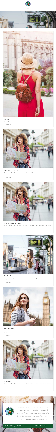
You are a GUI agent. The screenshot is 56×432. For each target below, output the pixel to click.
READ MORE (8, 124)
